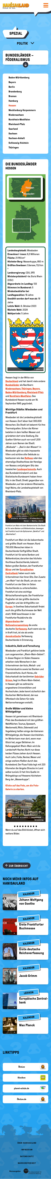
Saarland (13, 129)
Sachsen (13, 133)
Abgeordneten (12, 621)
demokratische (13, 636)
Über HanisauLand (26, 1143)
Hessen (12, 105)
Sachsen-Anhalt (17, 138)
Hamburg (13, 101)
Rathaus (29, 458)
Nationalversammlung (16, 625)
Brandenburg (15, 91)
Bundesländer (12, 385)
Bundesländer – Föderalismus (19, 57)
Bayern (12, 82)
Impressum (27, 1150)
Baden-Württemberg (19, 77)
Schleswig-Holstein (19, 143)
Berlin (12, 87)
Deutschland (11, 381)
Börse (8, 569)
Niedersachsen (16, 115)
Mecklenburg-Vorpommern (22, 110)
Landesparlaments (26, 469)
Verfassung (21, 628)
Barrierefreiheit (27, 1163)
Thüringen (14, 147)
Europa (9, 606)
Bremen (12, 96)
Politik (23, 43)
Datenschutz (27, 1156)
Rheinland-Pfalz (17, 124)
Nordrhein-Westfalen (19, 119)
